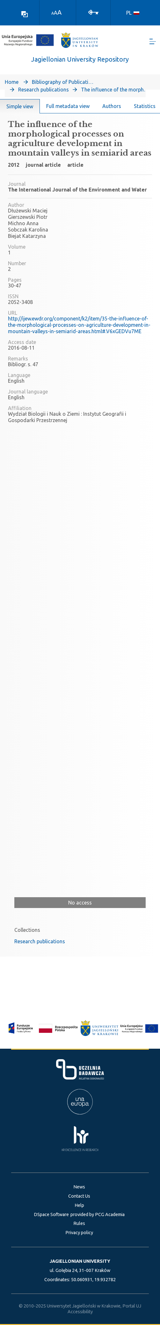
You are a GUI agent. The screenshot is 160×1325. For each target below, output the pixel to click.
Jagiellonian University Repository (80, 59)
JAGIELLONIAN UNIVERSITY (80, 1261)
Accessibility (80, 1311)
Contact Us (79, 1196)
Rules (79, 1223)
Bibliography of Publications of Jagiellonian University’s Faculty (64, 82)
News (79, 1186)
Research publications (43, 89)
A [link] (52, 13)
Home (11, 82)
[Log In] (93, 11)
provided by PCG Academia (97, 1214)
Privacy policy (79, 1232)
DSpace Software (51, 1214)
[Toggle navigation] (152, 41)
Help (79, 1205)
